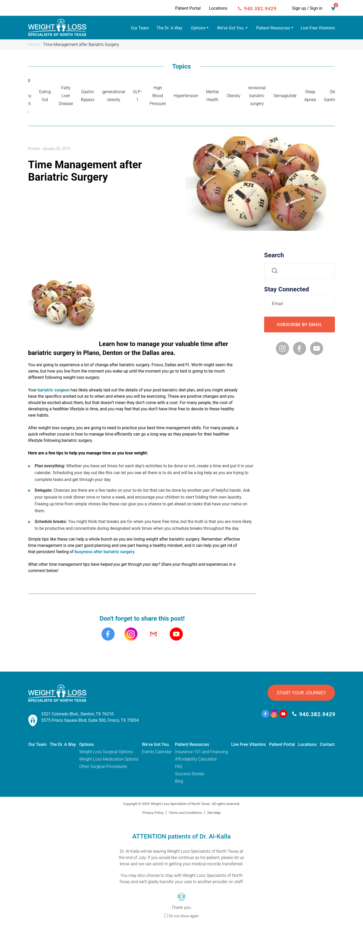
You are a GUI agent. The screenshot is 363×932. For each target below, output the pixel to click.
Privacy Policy (152, 813)
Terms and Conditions (185, 813)
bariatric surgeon (54, 390)
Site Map (214, 813)
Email (279, 303)
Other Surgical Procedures (103, 766)
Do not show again (184, 916)
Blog (179, 781)
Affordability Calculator (196, 759)
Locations (218, 8)
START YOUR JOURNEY (301, 692)
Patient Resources (273, 27)
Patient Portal (188, 8)
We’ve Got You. (231, 27)
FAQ (178, 766)
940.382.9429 (260, 8)
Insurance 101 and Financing (201, 751)
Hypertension (186, 95)
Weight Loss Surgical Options (106, 751)
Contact (327, 744)
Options (198, 27)
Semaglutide (285, 95)
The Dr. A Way (169, 27)
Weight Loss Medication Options (108, 759)
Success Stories (189, 773)
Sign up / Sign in (307, 8)
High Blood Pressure (158, 95)
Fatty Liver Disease (65, 95)
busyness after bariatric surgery (105, 551)
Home (34, 44)
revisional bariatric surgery (256, 95)
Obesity (233, 95)
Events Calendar (157, 751)
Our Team (140, 27)
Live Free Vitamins (318, 27)
